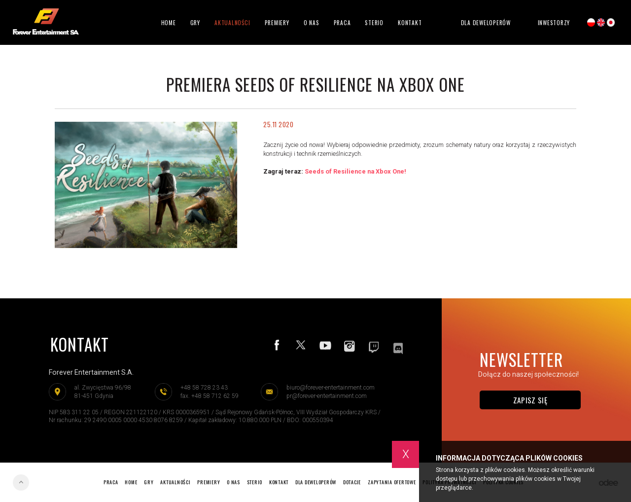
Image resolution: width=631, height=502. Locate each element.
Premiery (277, 22)
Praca (342, 22)
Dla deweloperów (486, 22)
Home (168, 22)
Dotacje (352, 482)
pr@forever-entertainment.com (323, 396)
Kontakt (409, 22)
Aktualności (232, 22)
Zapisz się (530, 399)
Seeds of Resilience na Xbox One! (356, 171)
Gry (195, 22)
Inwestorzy (554, 23)
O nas (311, 22)
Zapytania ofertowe (392, 482)
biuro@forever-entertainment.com (327, 387)
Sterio (374, 22)
